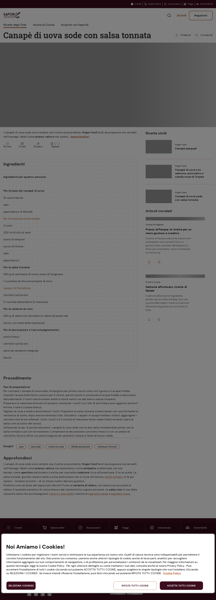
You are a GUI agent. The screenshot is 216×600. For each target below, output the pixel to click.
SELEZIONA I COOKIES (21, 585)
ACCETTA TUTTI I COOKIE (181, 585)
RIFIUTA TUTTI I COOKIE (135, 585)
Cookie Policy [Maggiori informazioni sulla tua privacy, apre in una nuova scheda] (172, 573)
